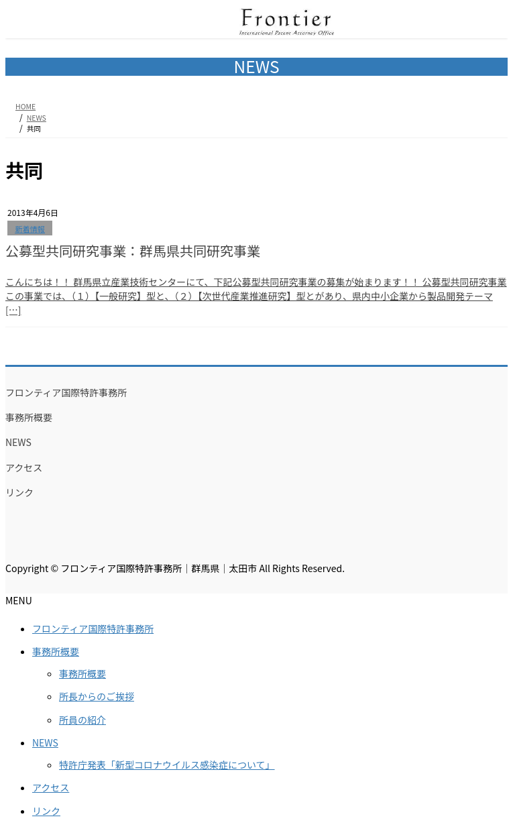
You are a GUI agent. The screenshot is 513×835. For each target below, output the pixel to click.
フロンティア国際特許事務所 (66, 392)
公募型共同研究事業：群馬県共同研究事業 (132, 250)
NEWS (18, 442)
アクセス (23, 467)
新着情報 (30, 228)
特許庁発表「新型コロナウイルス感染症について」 (167, 764)
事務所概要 (28, 417)
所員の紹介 (82, 719)
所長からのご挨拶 (96, 696)
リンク (19, 492)
